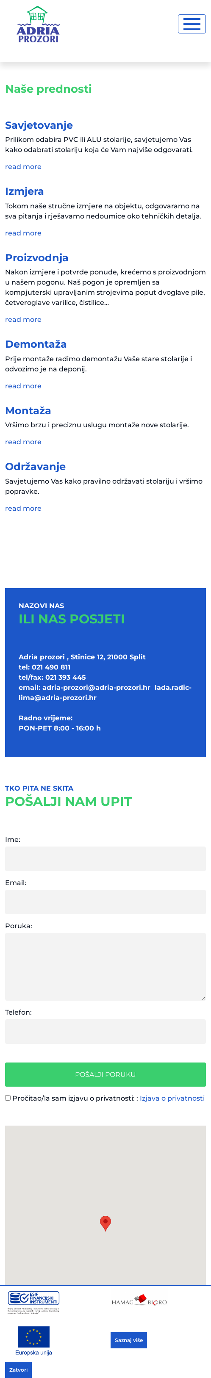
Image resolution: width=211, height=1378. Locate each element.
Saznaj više (129, 1340)
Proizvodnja (37, 258)
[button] (105, 1223)
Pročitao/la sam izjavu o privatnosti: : (105, 1098)
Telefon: (18, 1012)
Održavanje (35, 466)
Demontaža (36, 344)
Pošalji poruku (105, 1075)
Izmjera (24, 191)
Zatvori (18, 1370)
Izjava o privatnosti (172, 1098)
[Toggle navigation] (192, 23)
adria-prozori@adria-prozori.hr (96, 687)
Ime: (12, 840)
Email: (15, 883)
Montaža (28, 410)
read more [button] (23, 167)
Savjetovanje (39, 125)
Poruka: (18, 926)
